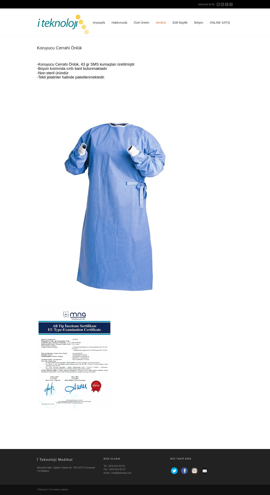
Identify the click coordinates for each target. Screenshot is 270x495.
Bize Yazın (218, 4)
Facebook (227, 4)
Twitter (222, 4)
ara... (231, 4)
